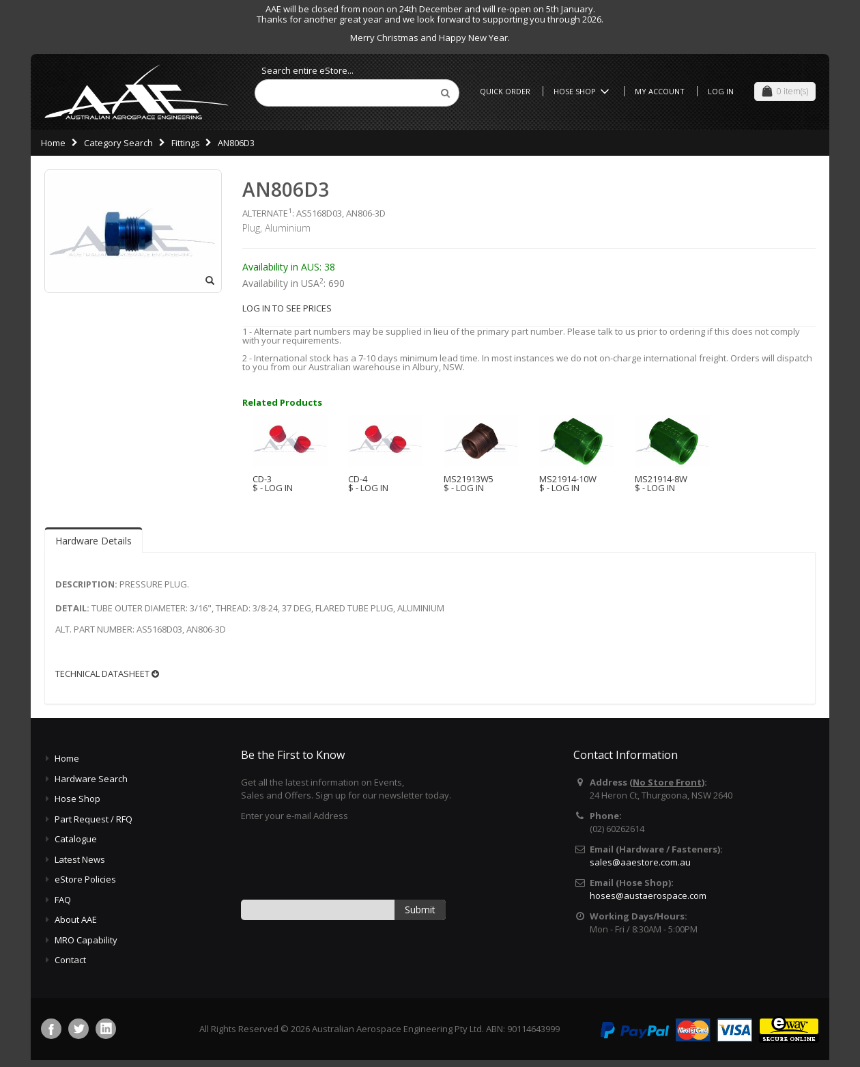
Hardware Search (91, 779)
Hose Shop (584, 91)
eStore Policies (85, 879)
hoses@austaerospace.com (648, 895)
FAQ (63, 899)
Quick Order (505, 91)
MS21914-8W (661, 479)
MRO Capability (86, 940)
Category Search (118, 143)
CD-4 (357, 479)
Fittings (185, 143)
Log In (721, 91)
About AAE (76, 919)
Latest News (80, 859)
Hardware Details (93, 540)
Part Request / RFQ (93, 819)
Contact (70, 960)
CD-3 (262, 479)
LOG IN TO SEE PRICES (287, 308)
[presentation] (344, 859)
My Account (660, 91)
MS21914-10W (568, 479)
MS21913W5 (468, 479)
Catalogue (76, 839)
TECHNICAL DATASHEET (107, 673)
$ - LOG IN (273, 488)
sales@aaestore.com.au (640, 862)
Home (53, 143)
